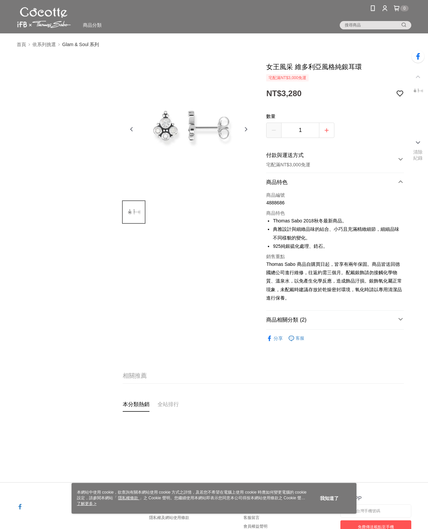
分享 (274, 338)
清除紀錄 (418, 155)
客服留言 (251, 517)
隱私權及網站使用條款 (169, 517)
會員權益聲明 (255, 526)
